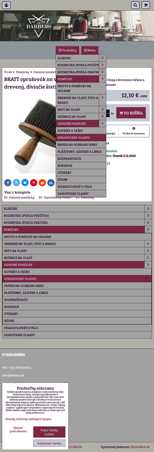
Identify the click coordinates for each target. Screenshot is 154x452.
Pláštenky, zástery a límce (79, 151)
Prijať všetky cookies (49, 432)
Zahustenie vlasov (73, 193)
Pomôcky (82, 79)
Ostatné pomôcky (82, 123)
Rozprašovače (69, 158)
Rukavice (65, 165)
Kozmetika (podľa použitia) (82, 65)
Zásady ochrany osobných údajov (28, 419)
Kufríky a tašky (70, 130)
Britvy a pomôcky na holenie (74, 88)
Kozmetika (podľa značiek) (82, 72)
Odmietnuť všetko (49, 443)
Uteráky (64, 172)
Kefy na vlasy (82, 109)
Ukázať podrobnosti (18, 429)
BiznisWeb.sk (140, 447)
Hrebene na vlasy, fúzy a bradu (82, 100)
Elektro (82, 58)
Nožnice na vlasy (82, 116)
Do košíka (131, 112)
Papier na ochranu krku (77, 144)
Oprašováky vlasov (74, 137)
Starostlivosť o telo (75, 186)
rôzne (63, 179)
